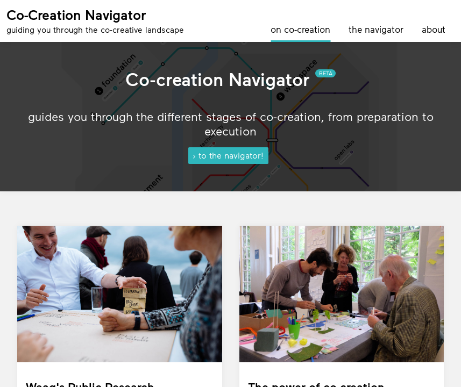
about (433, 29)
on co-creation (300, 29)
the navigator (376, 29)
